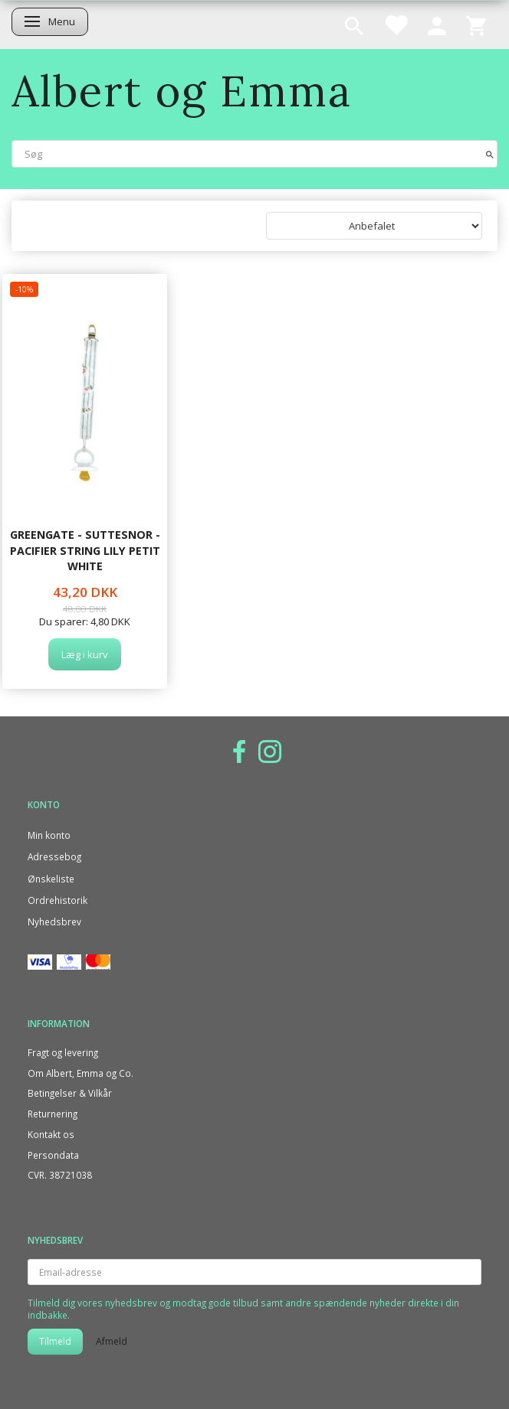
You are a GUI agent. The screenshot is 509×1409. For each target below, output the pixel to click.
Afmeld (111, 1341)
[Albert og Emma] (181, 91)
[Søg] (490, 153)
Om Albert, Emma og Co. (80, 1073)
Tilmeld (55, 1341)
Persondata (53, 1155)
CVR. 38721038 (60, 1175)
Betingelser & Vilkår (70, 1093)
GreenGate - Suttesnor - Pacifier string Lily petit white (85, 550)
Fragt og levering (63, 1052)
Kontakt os (51, 1134)
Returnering (52, 1113)
